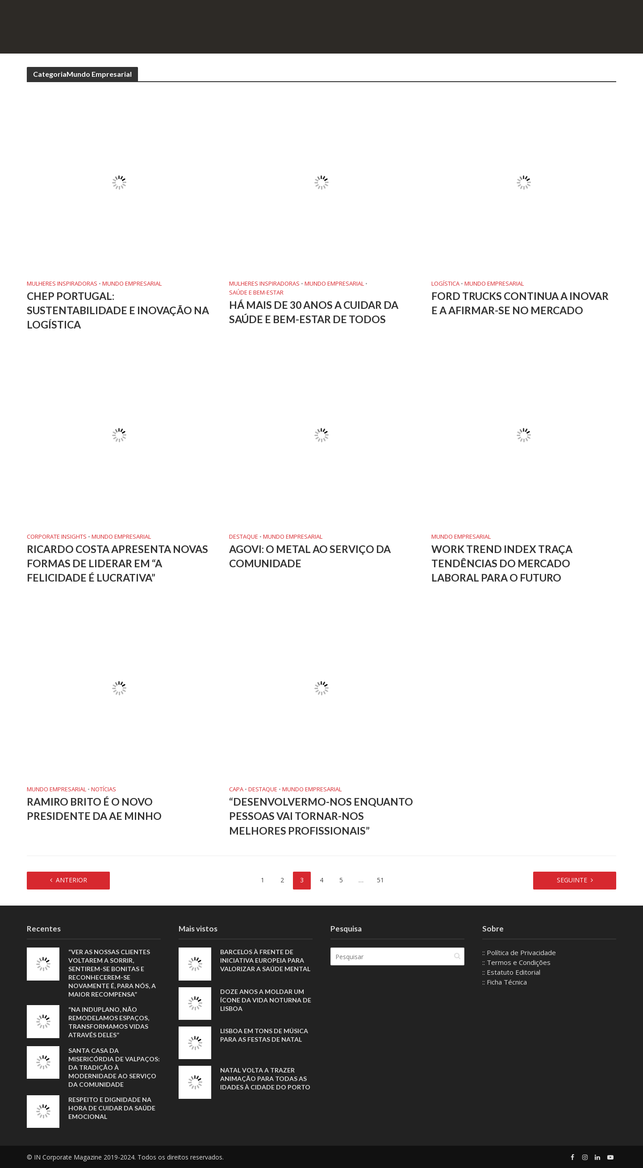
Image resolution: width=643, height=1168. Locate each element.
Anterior (71, 880)
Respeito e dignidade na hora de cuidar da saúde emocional (111, 1108)
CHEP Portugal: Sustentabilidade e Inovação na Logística (118, 310)
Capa (236, 789)
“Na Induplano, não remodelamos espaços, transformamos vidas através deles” (108, 1022)
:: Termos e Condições (516, 962)
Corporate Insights (57, 536)
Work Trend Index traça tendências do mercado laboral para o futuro (501, 563)
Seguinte (572, 880)
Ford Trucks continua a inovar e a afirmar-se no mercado (520, 303)
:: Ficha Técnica (504, 981)
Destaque (243, 536)
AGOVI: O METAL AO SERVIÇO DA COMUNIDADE (310, 556)
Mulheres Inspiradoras (62, 283)
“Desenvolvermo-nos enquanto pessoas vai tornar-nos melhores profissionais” (321, 815)
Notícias (103, 789)
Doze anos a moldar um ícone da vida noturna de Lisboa (265, 1000)
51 (380, 880)
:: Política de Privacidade (519, 952)
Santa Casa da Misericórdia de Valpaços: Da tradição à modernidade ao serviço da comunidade (114, 1067)
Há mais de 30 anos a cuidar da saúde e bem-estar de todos (313, 312)
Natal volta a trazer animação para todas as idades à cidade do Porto (265, 1078)
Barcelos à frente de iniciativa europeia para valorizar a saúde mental (265, 960)
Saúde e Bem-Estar (256, 292)
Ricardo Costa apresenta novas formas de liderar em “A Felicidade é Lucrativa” (117, 563)
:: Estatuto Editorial (511, 972)
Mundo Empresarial (132, 283)
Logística (445, 283)
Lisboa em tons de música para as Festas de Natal (264, 1035)
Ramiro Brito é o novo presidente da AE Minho (95, 808)
